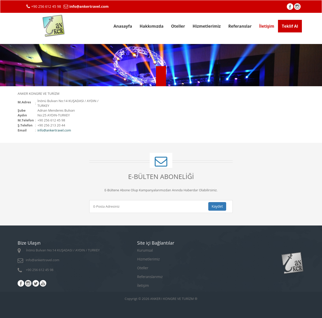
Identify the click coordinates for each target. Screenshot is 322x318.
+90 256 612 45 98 (36, 269)
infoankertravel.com (54, 130)
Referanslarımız (150, 276)
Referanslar (240, 26)
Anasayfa (122, 26)
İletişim (266, 26)
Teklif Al (290, 26)
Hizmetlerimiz (207, 26)
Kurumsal (145, 250)
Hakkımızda (152, 26)
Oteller (178, 26)
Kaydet (217, 206)
